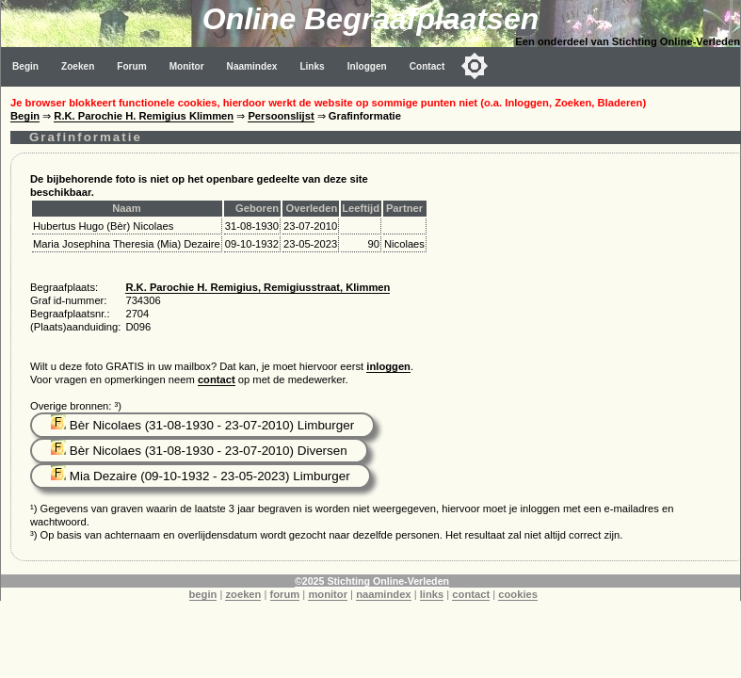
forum (285, 594)
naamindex (383, 594)
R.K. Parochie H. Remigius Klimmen (144, 115)
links (432, 594)
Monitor (186, 66)
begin (203, 594)
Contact (427, 66)
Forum (131, 66)
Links (311, 66)
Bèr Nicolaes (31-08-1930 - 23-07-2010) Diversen (199, 451)
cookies (518, 594)
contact (216, 379)
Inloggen (367, 66)
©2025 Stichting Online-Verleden (372, 581)
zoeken (243, 594)
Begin (25, 66)
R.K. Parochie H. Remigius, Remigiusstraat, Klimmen (257, 287)
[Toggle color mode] (474, 66)
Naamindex (252, 66)
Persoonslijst (281, 115)
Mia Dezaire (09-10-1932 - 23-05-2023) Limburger (200, 476)
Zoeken (77, 66)
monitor (327, 594)
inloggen (388, 366)
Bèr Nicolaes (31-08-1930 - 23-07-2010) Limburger (202, 425)
